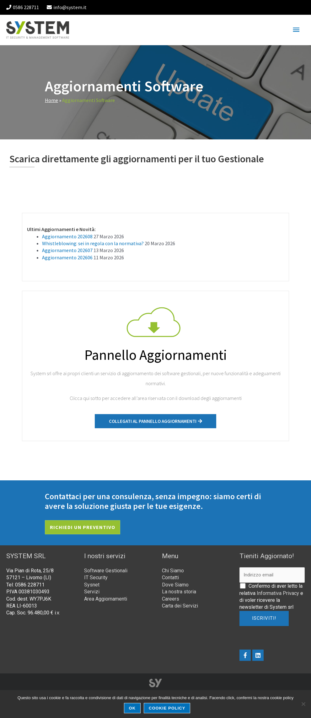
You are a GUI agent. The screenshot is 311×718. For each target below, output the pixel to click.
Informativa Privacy (278, 593)
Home (51, 100)
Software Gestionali (105, 571)
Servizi (91, 592)
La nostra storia (179, 592)
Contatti (170, 577)
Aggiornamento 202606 (67, 257)
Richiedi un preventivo (82, 527)
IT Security (96, 577)
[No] (303, 704)
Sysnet (91, 585)
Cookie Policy (167, 708)
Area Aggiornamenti (105, 599)
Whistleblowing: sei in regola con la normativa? (93, 243)
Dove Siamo (175, 585)
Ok (132, 708)
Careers (170, 599)
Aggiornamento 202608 (67, 236)
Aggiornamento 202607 (67, 250)
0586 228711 (22, 7)
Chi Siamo (173, 571)
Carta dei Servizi (180, 606)
